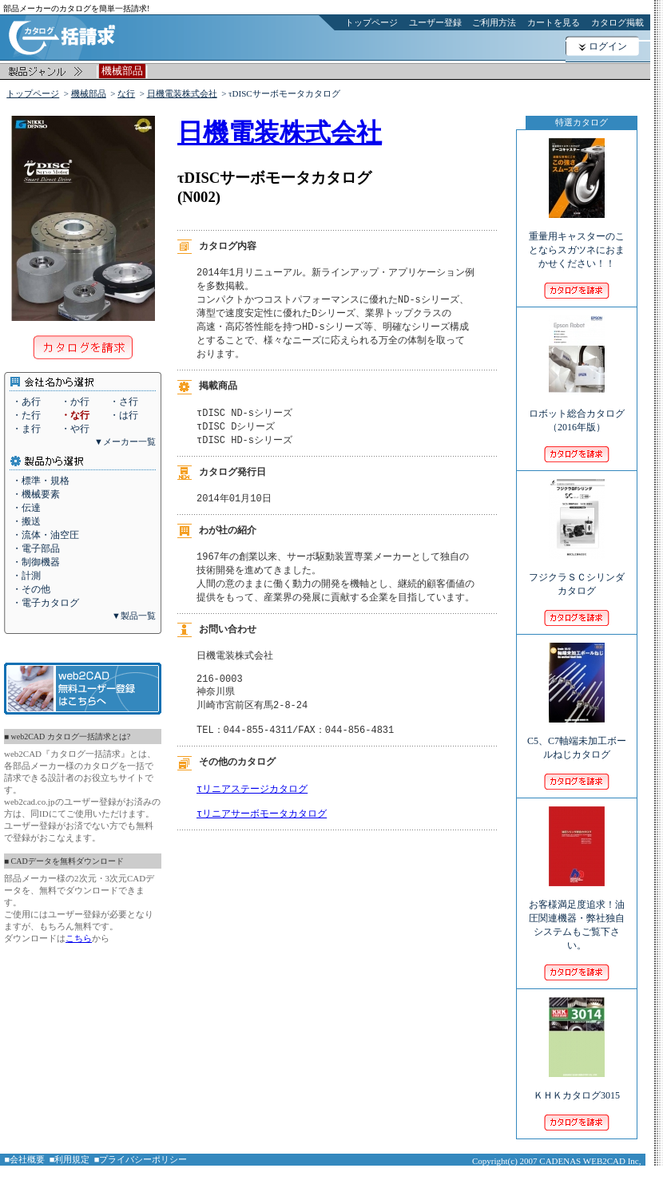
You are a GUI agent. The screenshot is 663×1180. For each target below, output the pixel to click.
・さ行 (123, 401)
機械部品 (88, 93)
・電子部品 (36, 548)
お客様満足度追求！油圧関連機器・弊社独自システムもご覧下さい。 (577, 914)
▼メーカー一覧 (125, 441)
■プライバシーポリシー (141, 1159)
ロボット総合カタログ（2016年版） (577, 409)
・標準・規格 (40, 480)
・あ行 (26, 401)
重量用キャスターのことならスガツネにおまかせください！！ (577, 239)
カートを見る (553, 22)
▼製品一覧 (134, 615)
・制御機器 (36, 562)
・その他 (31, 589)
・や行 (75, 428)
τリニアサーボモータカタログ (262, 839)
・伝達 (26, 507)
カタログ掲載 (617, 22)
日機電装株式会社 (182, 93)
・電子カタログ (45, 602)
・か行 (75, 401)
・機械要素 (36, 494)
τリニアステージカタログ (252, 811)
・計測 (26, 575)
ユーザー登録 (435, 22)
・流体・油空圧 (45, 535)
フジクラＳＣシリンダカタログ (577, 573)
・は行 (123, 415)
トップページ (371, 22)
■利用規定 (70, 1159)
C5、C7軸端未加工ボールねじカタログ (576, 737)
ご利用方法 (494, 22)
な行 (126, 93)
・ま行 (26, 428)
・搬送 (26, 521)
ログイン (608, 46)
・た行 (26, 415)
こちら (79, 938)
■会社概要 (25, 1159)
